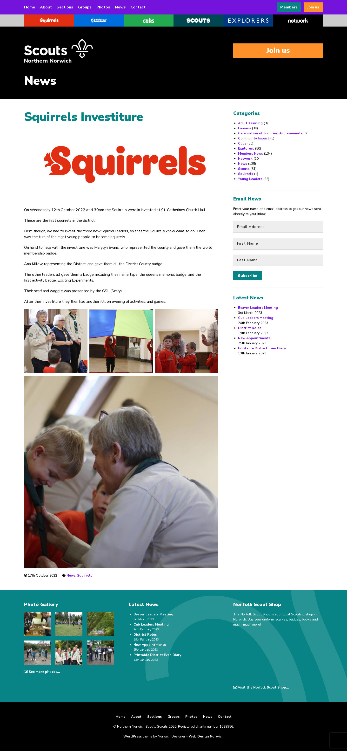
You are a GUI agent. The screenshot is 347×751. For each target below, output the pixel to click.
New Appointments (254, 338)
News (120, 7)
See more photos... (42, 671)
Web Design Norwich (206, 736)
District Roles (249, 328)
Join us (313, 7)
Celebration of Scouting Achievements (270, 133)
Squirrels (84, 575)
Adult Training (250, 123)
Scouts (243, 168)
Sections (65, 7)
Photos (103, 7)
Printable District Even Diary (262, 348)
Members (289, 7)
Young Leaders (250, 179)
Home (29, 7)
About (46, 7)
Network (245, 158)
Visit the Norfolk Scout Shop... (261, 687)
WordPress (132, 736)
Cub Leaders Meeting (255, 318)
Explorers (246, 148)
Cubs (242, 143)
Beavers (244, 128)
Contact (138, 7)
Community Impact (253, 138)
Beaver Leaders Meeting (258, 307)
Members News (250, 153)
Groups (85, 7)
